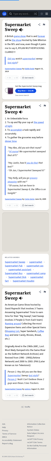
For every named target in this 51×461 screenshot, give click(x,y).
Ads (3, 424)
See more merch (22, 95)
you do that (32, 163)
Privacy (5, 430)
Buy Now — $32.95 (25, 90)
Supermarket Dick (17, 277)
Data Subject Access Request (35, 434)
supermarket (28, 58)
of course (13, 151)
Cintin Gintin (30, 199)
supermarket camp (36, 273)
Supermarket (14, 375)
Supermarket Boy (13, 273)
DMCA (4, 437)
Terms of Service (9, 433)
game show (20, 36)
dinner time (11, 141)
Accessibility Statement (12, 440)
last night (12, 62)
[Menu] (46, 14)
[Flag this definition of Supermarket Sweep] (44, 24)
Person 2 (12, 379)
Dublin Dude (29, 68)
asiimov (28, 389)
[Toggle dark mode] (42, 14)
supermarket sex (35, 266)
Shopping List (12, 331)
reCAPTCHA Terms (34, 442)
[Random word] (35, 13)
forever (41, 36)
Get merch (27, 77)
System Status (33, 430)
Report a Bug (7, 443)
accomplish (16, 130)
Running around (13, 323)
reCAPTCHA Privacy (35, 439)
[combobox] (23, 13)
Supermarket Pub (13, 266)
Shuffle (25, 407)
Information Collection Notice (36, 425)
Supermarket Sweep (13, 68)
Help (4, 427)
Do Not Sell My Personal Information (36, 447)
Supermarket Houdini (23, 281)
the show (16, 40)
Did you (11, 58)
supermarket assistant (19, 269)
